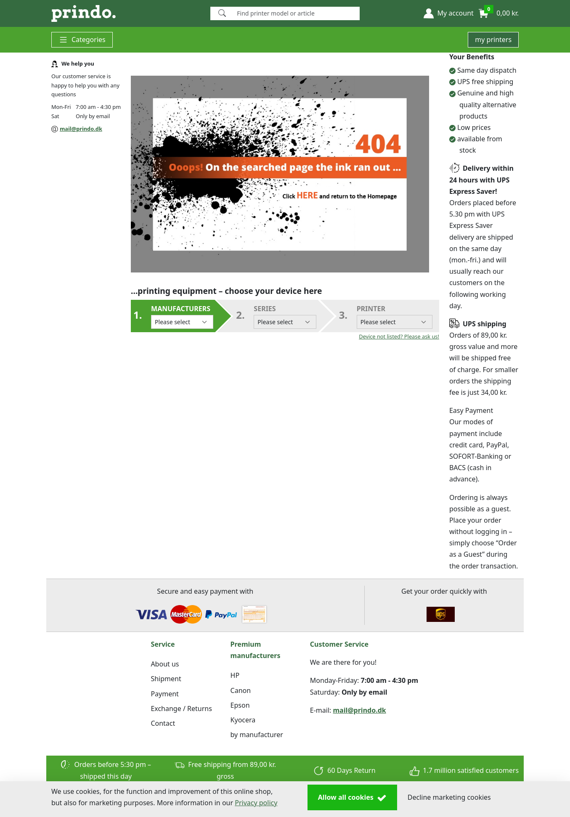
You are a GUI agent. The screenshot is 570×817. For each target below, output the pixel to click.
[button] (448, 13)
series (285, 316)
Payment (164, 693)
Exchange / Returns (181, 708)
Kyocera (243, 719)
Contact (163, 723)
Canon (241, 690)
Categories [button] (82, 40)
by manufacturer (257, 734)
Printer (394, 316)
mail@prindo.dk (81, 128)
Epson (240, 705)
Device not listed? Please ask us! (399, 336)
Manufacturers (182, 316)
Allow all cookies (352, 798)
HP (235, 675)
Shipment (166, 678)
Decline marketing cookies (449, 797)
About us (165, 664)
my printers (493, 39)
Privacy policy (256, 802)
